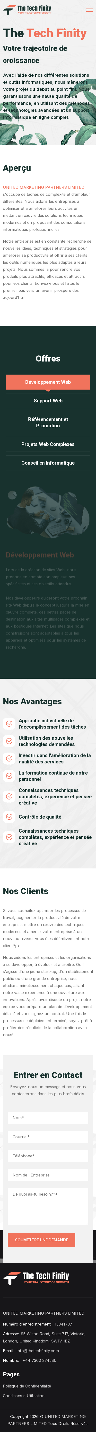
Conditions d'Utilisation (23, 1395)
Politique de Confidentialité (27, 1386)
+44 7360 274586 (39, 1360)
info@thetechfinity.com (38, 1350)
